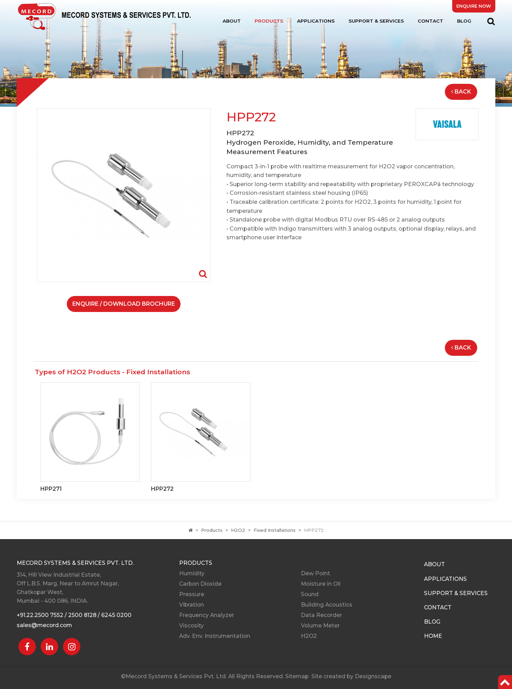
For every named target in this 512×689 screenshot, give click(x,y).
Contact (430, 21)
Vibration (191, 604)
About (232, 21)
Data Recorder (321, 615)
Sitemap (297, 676)
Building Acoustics (326, 604)
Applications (316, 21)
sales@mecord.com (44, 625)
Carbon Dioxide (200, 583)
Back (461, 91)
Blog (464, 21)
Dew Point (315, 573)
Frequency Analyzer (206, 615)
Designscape (373, 676)
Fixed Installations (275, 530)
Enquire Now (473, 6)
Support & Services (376, 21)
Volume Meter (320, 625)
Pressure (191, 594)
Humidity (192, 573)
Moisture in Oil (321, 583)
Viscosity (191, 625)
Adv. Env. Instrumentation (214, 636)
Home (433, 636)
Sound (310, 594)
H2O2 (238, 530)
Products (269, 21)
